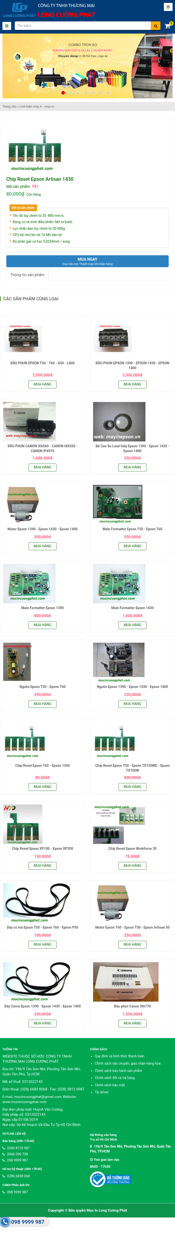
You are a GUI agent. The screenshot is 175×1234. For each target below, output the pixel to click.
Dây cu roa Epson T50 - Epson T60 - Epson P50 (42, 927)
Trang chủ (9, 106)
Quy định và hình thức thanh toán (119, 1056)
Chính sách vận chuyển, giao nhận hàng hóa (127, 1063)
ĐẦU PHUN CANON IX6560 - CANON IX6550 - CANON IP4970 (43, 448)
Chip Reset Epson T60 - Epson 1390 (42, 766)
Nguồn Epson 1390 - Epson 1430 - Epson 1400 (132, 687)
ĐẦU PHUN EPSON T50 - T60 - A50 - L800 (42, 363)
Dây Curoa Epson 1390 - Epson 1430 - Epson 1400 (42, 1006)
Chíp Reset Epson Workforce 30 (132, 848)
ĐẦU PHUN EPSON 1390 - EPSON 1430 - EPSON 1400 (132, 365)
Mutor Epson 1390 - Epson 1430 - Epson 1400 (43, 529)
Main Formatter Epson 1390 (42, 608)
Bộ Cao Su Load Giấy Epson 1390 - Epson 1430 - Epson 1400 (132, 448)
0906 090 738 (15, 1154)
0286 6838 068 (16, 1176)
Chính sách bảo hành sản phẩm (118, 1071)
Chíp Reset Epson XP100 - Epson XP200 (42, 848)
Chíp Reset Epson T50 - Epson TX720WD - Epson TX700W (132, 768)
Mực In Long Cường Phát (107, 1210)
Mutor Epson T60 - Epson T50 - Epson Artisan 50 (132, 927)
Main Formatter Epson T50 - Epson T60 (132, 529)
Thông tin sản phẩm (27, 275)
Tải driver (102, 1092)
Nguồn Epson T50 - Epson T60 (42, 687)
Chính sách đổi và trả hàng (115, 1078)
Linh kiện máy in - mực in (37, 106)
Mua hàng (42, 384)
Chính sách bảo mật (110, 1085)
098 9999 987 (15, 1160)
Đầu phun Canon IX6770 (132, 1006)
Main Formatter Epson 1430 (132, 608)
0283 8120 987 (16, 1148)
